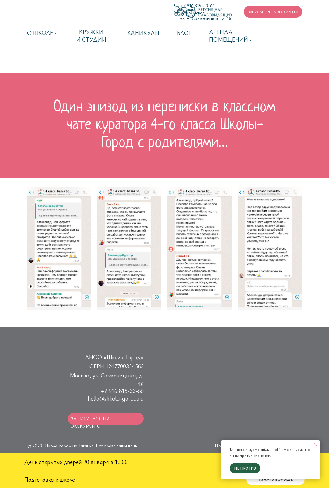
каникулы (143, 33)
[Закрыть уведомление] (316, 445)
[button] (273, 12)
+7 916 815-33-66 (122, 391)
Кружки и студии (91, 35)
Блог (184, 33)
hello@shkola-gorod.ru (116, 398)
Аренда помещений (228, 35)
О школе (40, 33)
